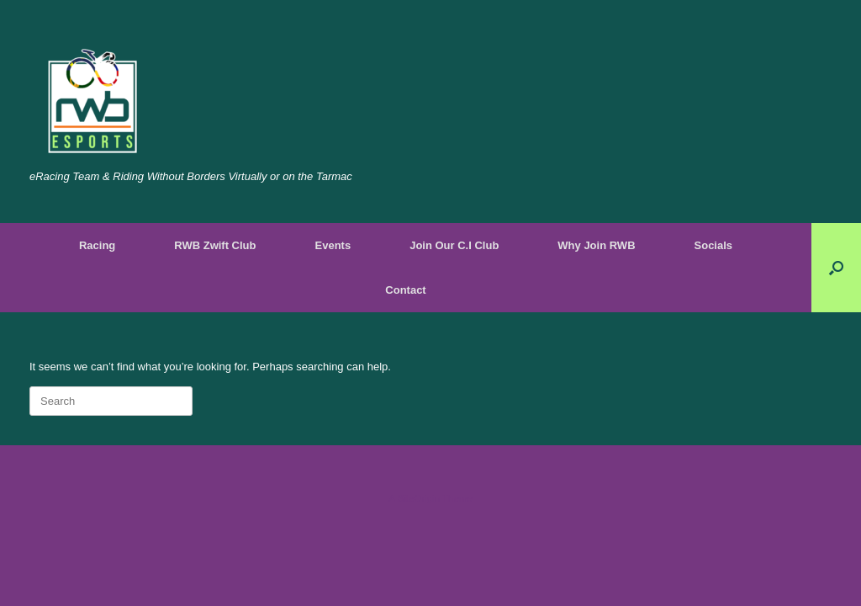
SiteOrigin (418, 498)
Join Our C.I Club (454, 245)
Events (333, 245)
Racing (97, 245)
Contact (405, 290)
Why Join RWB (596, 245)
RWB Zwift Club (215, 245)
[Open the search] (836, 267)
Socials (714, 245)
